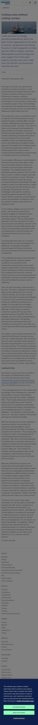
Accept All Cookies (19, 709)
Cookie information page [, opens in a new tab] (25, 703)
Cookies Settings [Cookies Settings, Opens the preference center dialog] (19, 720)
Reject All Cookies (19, 715)
